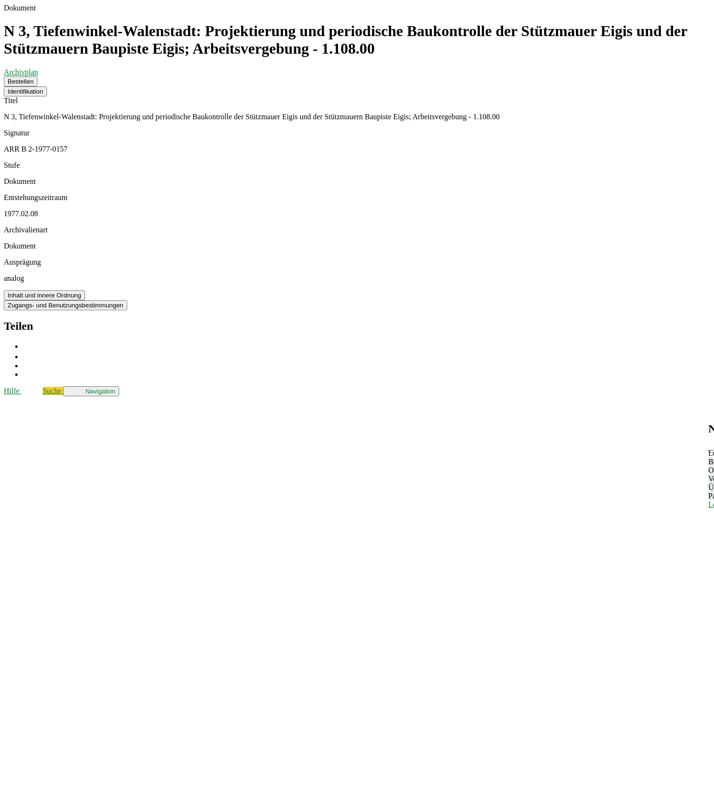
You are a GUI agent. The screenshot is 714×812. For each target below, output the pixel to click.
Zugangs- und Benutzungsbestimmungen (65, 305)
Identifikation (25, 91)
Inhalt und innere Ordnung (44, 295)
